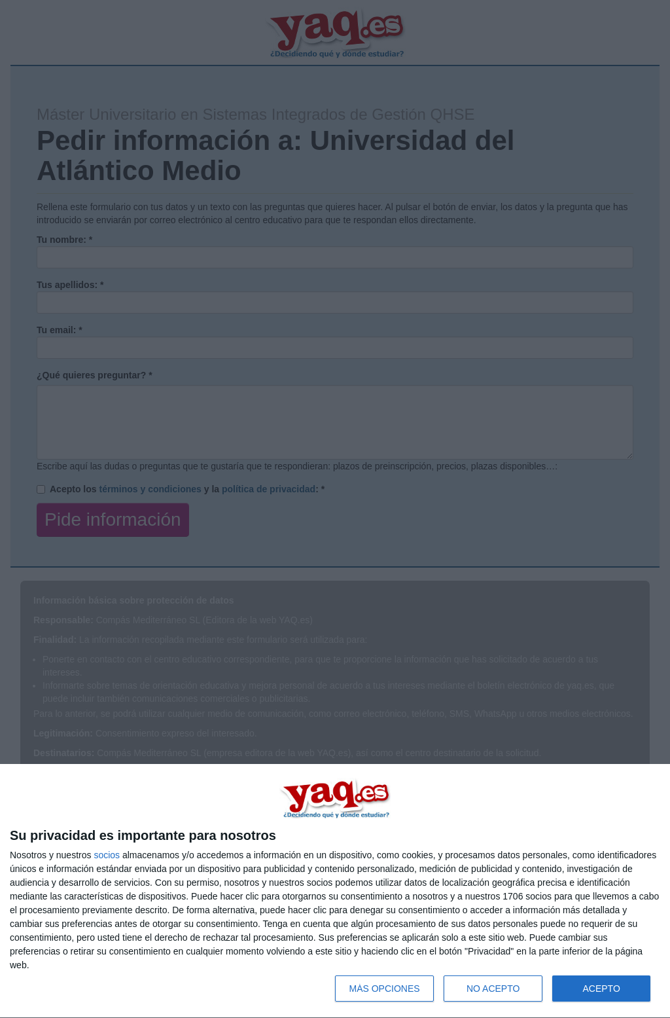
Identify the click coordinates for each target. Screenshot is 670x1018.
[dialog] (335, 891)
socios (107, 855)
